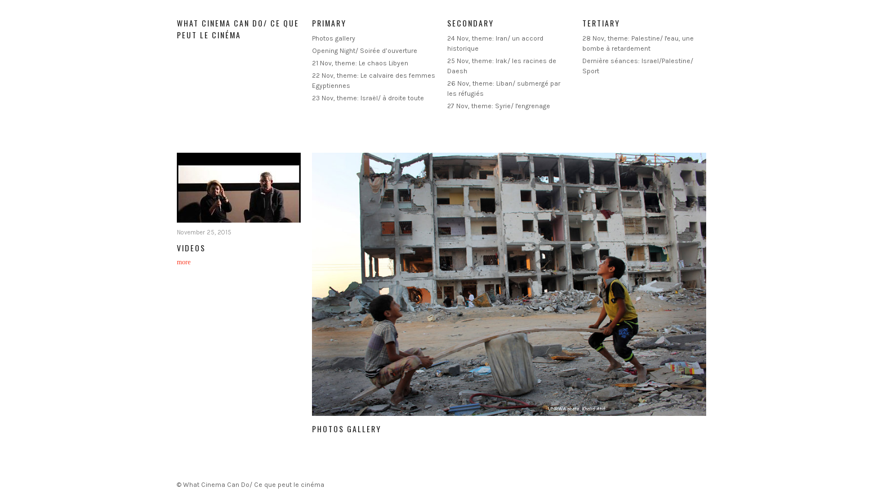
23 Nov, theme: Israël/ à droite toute (368, 98)
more (184, 262)
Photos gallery (333, 38)
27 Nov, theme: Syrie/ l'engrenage (498, 106)
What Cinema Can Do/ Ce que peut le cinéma (238, 29)
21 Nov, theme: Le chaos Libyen (360, 63)
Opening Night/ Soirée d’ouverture (364, 51)
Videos (191, 248)
